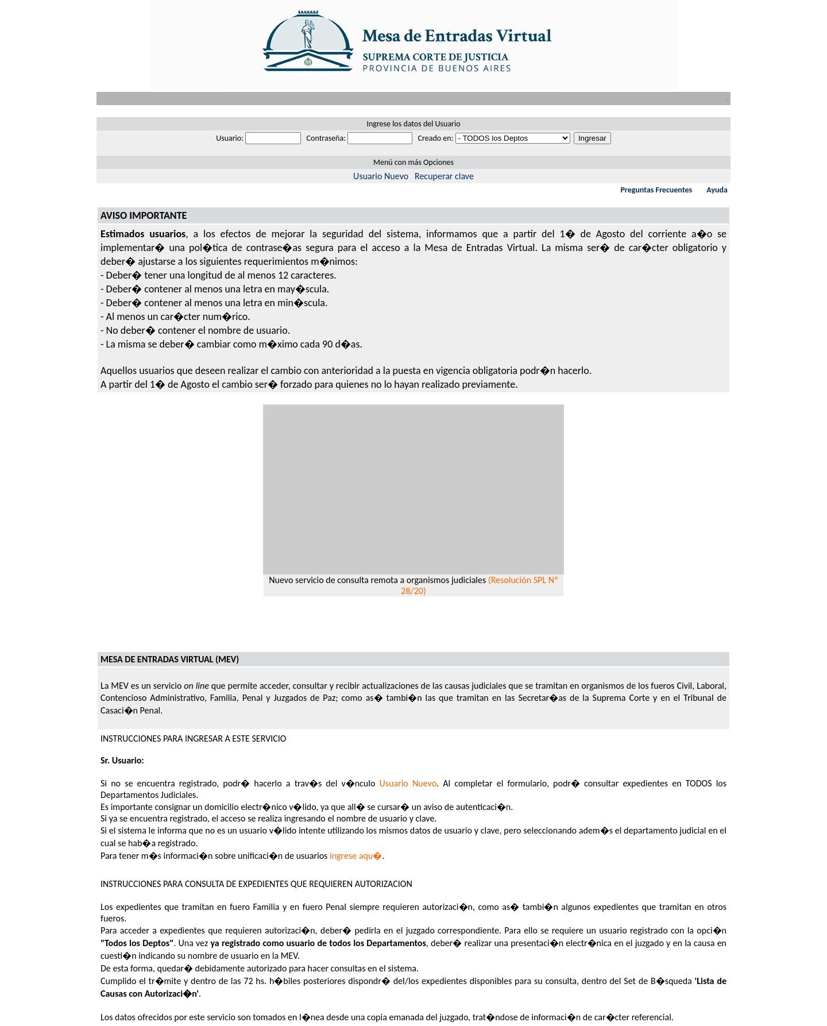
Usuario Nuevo (380, 176)
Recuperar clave (444, 176)
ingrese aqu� (356, 855)
